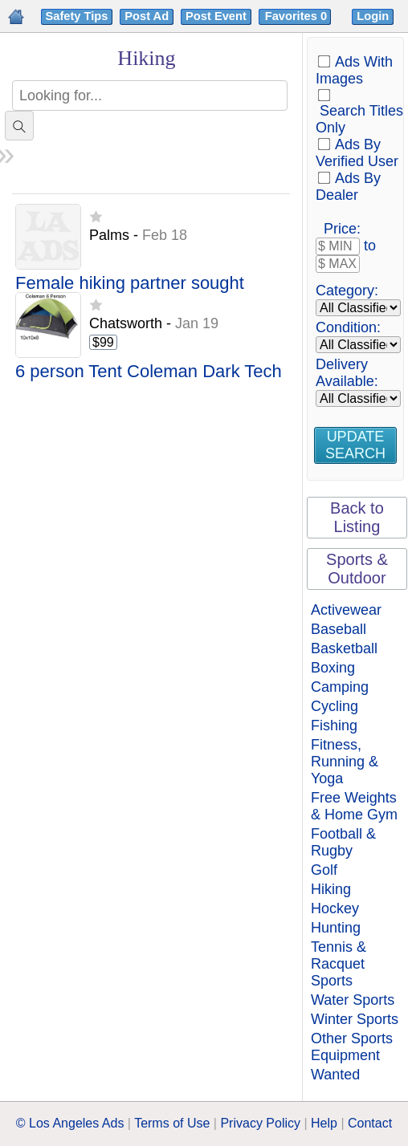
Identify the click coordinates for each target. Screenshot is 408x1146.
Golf (324, 870)
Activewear (346, 610)
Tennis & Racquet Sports (338, 964)
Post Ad (146, 16)
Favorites (297, 16)
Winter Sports (354, 1019)
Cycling (334, 706)
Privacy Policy (260, 1123)
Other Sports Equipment (352, 1046)
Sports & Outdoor (357, 569)
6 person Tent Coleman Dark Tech (148, 372)
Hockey (335, 908)
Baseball (338, 629)
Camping (340, 687)
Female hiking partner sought (129, 283)
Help (324, 1123)
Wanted (335, 1075)
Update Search (355, 445)
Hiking (331, 889)
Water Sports (352, 1000)
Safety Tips (77, 16)
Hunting (336, 928)
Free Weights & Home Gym (354, 806)
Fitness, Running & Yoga (344, 761)
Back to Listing (357, 517)
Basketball (344, 648)
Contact (370, 1123)
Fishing (334, 725)
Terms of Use (172, 1123)
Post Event (216, 16)
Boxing (333, 668)
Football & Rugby (343, 842)
